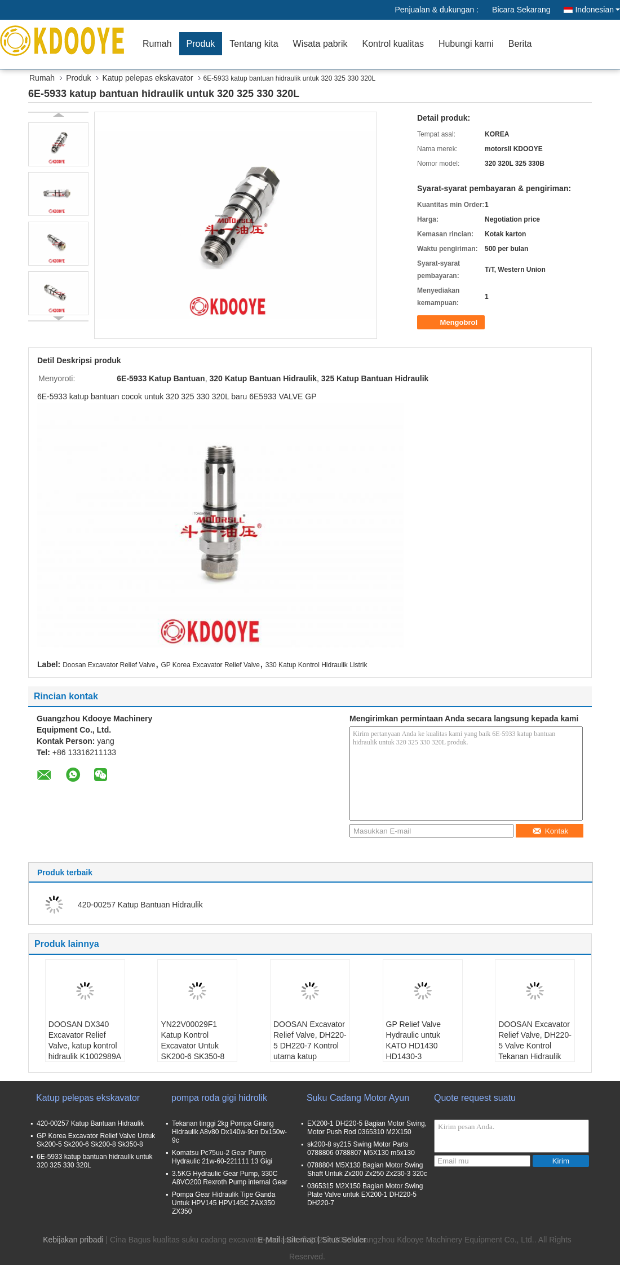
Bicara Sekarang (521, 9)
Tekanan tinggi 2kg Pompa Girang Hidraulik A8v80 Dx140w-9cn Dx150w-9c (229, 1131)
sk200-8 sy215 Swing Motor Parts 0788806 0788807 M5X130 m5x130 (361, 1148)
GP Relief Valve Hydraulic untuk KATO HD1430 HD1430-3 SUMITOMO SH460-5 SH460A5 (422, 1051)
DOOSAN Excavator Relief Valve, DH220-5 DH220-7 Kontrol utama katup (310, 1040)
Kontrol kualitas (392, 44)
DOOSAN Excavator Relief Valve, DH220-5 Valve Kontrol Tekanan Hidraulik (535, 1040)
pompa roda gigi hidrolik (219, 1098)
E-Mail (269, 1239)
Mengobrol (452, 322)
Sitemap (300, 1239)
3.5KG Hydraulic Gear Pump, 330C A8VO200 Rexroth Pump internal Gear (229, 1178)
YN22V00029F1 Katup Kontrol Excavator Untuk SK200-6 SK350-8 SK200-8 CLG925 (192, 1046)
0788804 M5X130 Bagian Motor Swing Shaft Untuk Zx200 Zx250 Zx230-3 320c (367, 1169)
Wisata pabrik (320, 44)
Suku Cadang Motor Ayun (358, 1098)
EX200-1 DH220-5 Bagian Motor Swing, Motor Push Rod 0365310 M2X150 (367, 1127)
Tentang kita (253, 44)
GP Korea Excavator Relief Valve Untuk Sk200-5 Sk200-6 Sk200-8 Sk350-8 (96, 1140)
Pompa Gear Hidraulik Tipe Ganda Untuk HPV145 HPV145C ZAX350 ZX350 (223, 1203)
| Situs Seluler (342, 1239)
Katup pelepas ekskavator (148, 77)
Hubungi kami (466, 44)
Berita (520, 44)
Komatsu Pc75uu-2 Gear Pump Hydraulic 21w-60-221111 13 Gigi (222, 1157)
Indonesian (597, 9)
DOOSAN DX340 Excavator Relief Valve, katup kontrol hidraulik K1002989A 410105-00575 (84, 1046)
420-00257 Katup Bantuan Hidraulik (140, 904)
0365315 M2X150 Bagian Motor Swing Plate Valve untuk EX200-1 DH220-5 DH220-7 (365, 1194)
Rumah (157, 44)
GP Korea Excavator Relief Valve (210, 665)
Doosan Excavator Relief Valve (109, 665)
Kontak (550, 831)
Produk (201, 44)
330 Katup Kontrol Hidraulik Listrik (316, 665)
